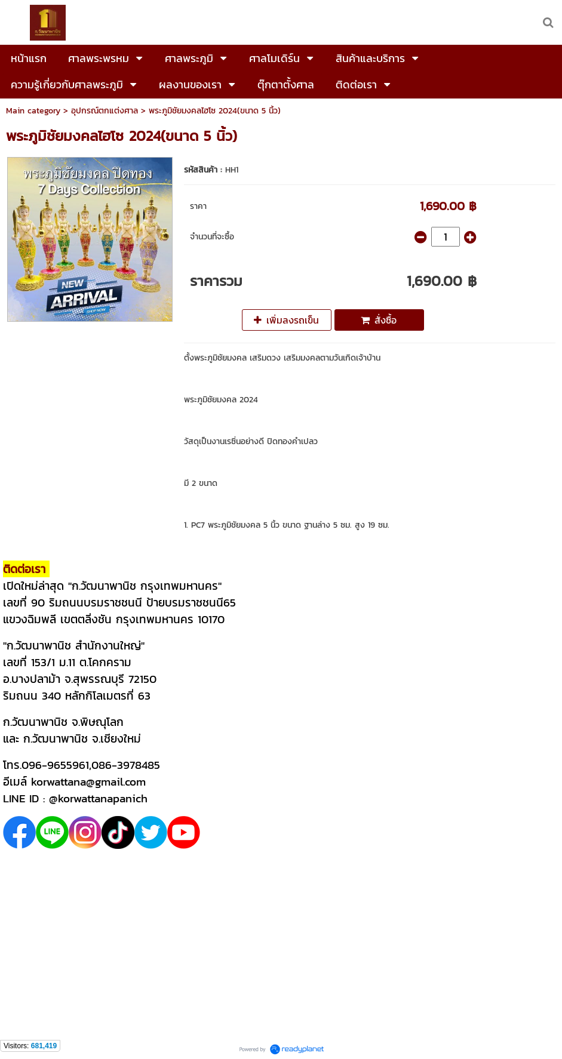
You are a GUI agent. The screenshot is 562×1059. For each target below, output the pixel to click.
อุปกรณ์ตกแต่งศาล (104, 110)
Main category (33, 110)
